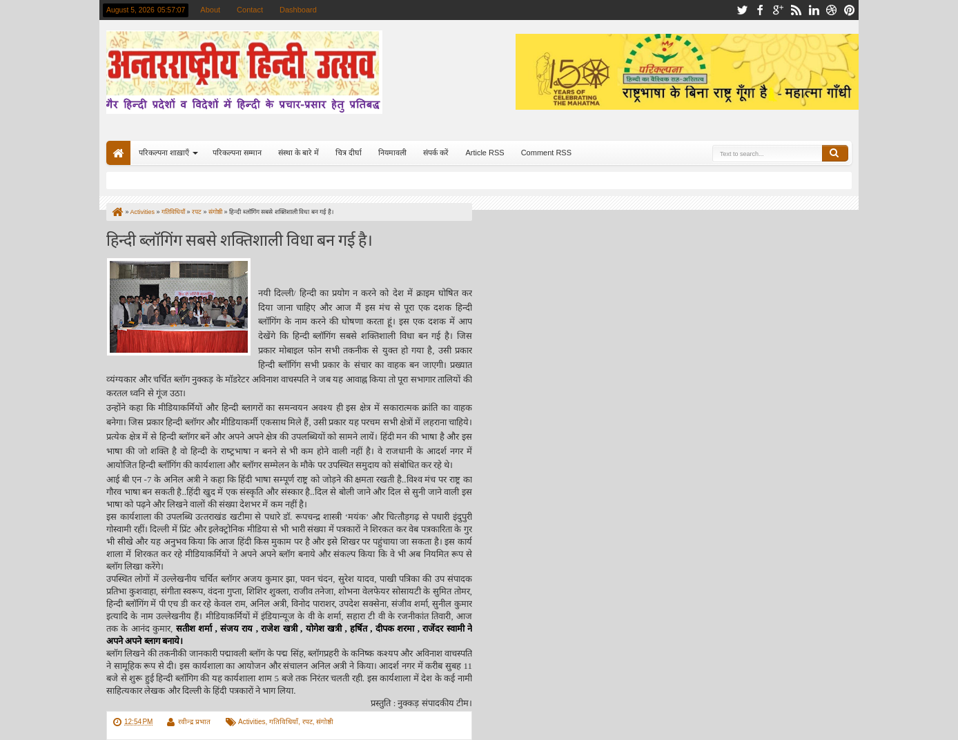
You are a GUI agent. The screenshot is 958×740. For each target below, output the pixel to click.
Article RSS (484, 152)
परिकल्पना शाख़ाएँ (164, 152)
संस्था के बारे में (298, 152)
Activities (251, 722)
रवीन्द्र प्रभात (194, 722)
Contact (250, 10)
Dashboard (298, 10)
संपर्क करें (436, 152)
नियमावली (392, 152)
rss (796, 10)
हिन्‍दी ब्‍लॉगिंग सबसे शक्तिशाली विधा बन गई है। (239, 238)
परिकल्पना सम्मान (237, 152)
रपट (307, 722)
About (210, 10)
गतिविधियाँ (283, 722)
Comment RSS (546, 152)
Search (835, 153)
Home (118, 153)
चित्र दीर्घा (348, 152)
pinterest (850, 10)
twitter (742, 10)
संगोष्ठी (324, 722)
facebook (760, 10)
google (778, 10)
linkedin (814, 10)
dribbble (832, 10)
